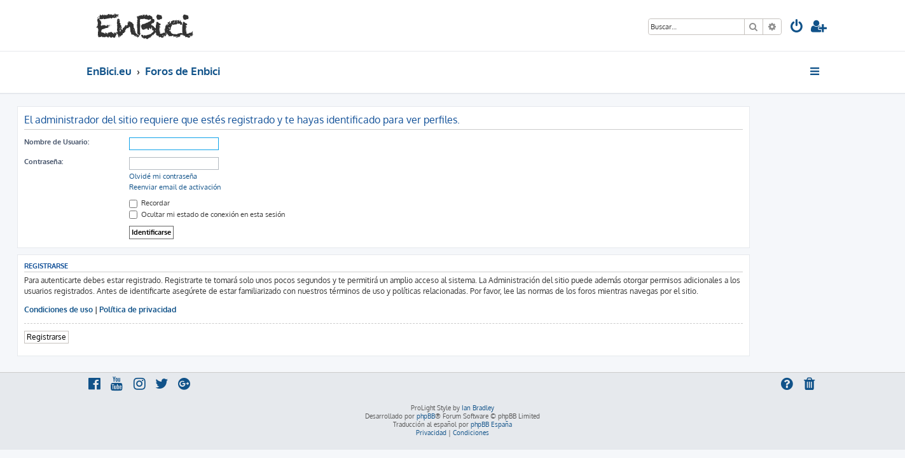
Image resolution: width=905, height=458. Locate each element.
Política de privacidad (207, 309)
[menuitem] (797, 27)
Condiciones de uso (127, 309)
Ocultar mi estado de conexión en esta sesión (276, 214)
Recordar (218, 202)
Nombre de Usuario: (125, 141)
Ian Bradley (478, 408)
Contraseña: (112, 161)
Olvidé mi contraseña (232, 176)
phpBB (426, 416)
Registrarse (115, 337)
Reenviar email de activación (244, 187)
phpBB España (491, 424)
